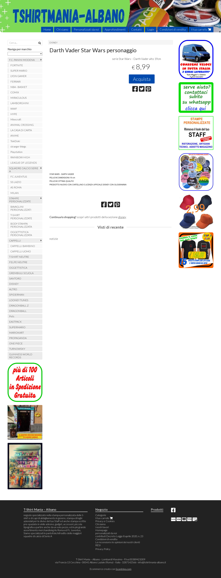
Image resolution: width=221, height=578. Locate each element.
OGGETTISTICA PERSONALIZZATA (21, 233)
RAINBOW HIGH (20, 157)
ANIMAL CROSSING (22, 124)
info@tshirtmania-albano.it (152, 562)
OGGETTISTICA (18, 267)
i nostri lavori (102, 527)
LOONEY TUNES (18, 300)
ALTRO (13, 289)
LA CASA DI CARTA (21, 130)
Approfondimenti (115, 29)
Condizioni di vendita (173, 29)
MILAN (14, 192)
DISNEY (53, 42)
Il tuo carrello (201, 29)
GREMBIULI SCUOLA (21, 273)
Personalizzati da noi (86, 29)
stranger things (18, 146)
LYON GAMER (18, 75)
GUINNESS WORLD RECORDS (20, 356)
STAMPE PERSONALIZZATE (20, 200)
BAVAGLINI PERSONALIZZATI (20, 208)
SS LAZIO (15, 181)
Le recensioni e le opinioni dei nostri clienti (117, 542)
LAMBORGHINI (19, 103)
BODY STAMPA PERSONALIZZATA (21, 225)
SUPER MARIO (18, 70)
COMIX (14, 92)
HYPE (13, 113)
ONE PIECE (16, 343)
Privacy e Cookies (105, 521)
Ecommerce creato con (110, 568)
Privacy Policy (102, 548)
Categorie (100, 515)
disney (122, 217)
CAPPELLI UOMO (20, 251)
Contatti (136, 29)
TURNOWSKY (17, 348)
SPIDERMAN (16, 294)
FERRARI (15, 81)
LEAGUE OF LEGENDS (23, 162)
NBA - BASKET (18, 86)
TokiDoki (15, 141)
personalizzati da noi (106, 533)
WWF (13, 108)
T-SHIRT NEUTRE (19, 256)
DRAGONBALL (18, 310)
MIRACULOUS (18, 97)
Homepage (101, 530)
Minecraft (15, 119)
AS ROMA (15, 187)
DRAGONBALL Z (19, 305)
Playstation (16, 151)
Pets (11, 316)
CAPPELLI (15, 240)
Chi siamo (62, 29)
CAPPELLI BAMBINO (22, 245)
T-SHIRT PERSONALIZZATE (21, 217)
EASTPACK (15, 321)
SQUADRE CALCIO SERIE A (23, 170)
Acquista (141, 79)
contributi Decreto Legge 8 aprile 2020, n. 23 (119, 536)
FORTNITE (16, 65)
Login (150, 29)
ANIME (14, 135)
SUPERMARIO (17, 327)
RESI (98, 545)
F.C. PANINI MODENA (22, 59)
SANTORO (15, 278)
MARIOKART (16, 332)
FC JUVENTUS (18, 176)
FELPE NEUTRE (18, 262)
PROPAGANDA (18, 337)
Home (47, 29)
